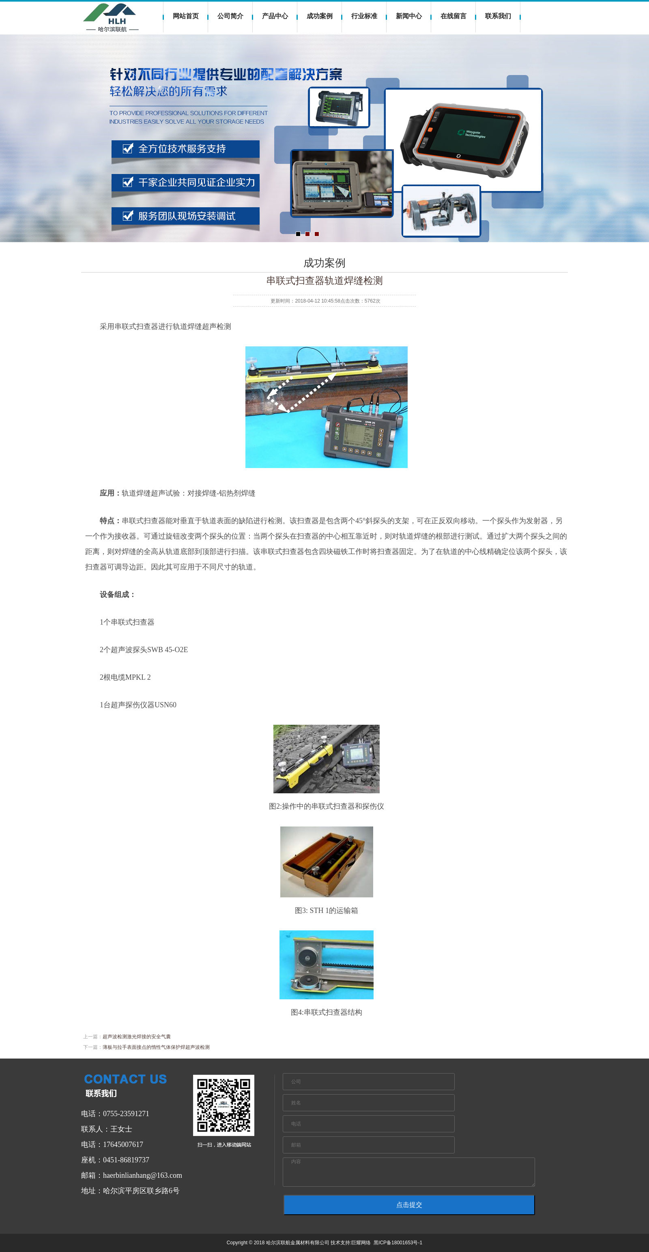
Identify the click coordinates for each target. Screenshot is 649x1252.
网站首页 (186, 16)
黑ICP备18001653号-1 (398, 1243)
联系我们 (498, 16)
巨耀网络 (361, 1243)
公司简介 (230, 16)
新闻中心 (409, 16)
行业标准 (364, 16)
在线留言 (453, 16)
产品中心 (275, 16)
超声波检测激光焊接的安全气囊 (137, 1036)
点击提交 (409, 1204)
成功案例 (320, 16)
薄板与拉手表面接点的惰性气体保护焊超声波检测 (156, 1047)
